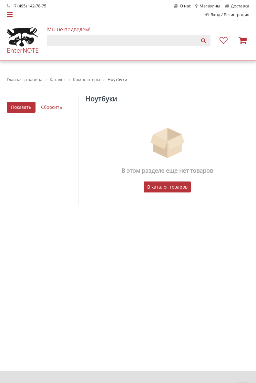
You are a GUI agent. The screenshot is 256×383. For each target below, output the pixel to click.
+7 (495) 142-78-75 (26, 6)
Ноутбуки (101, 98)
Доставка (237, 6)
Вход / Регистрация (227, 14)
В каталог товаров (167, 187)
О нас (182, 6)
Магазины (207, 6)
